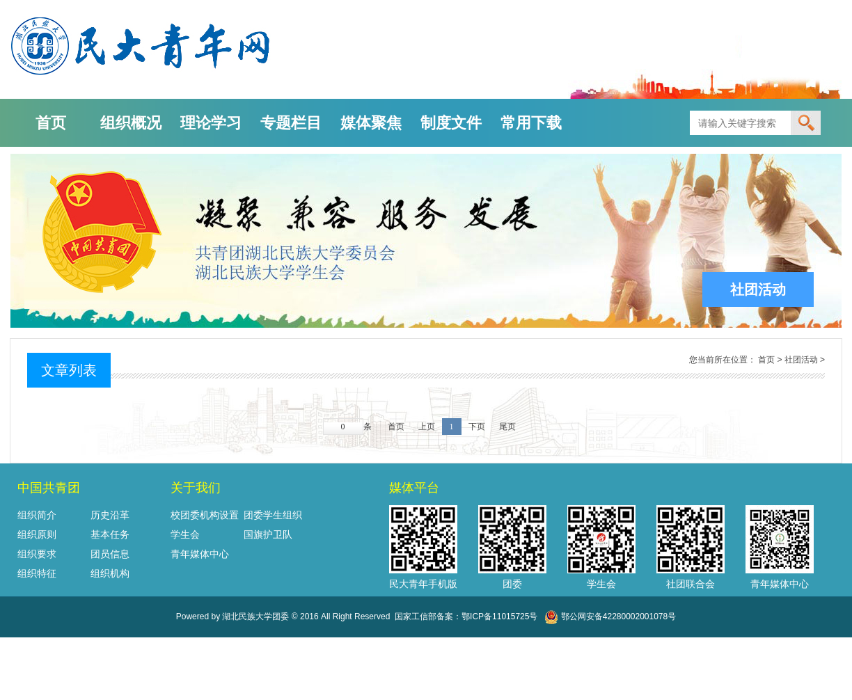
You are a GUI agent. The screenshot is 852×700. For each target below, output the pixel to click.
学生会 (185, 534)
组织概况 (130, 123)
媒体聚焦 (371, 123)
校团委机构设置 (205, 514)
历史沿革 (109, 514)
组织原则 (36, 534)
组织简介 (36, 514)
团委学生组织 (273, 514)
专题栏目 (291, 123)
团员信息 (109, 553)
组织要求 (36, 553)
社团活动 (801, 360)
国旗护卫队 (268, 534)
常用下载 (531, 123)
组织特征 (36, 573)
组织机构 (109, 573)
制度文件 (451, 123)
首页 (51, 123)
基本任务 (109, 534)
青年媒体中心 (200, 553)
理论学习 (211, 123)
